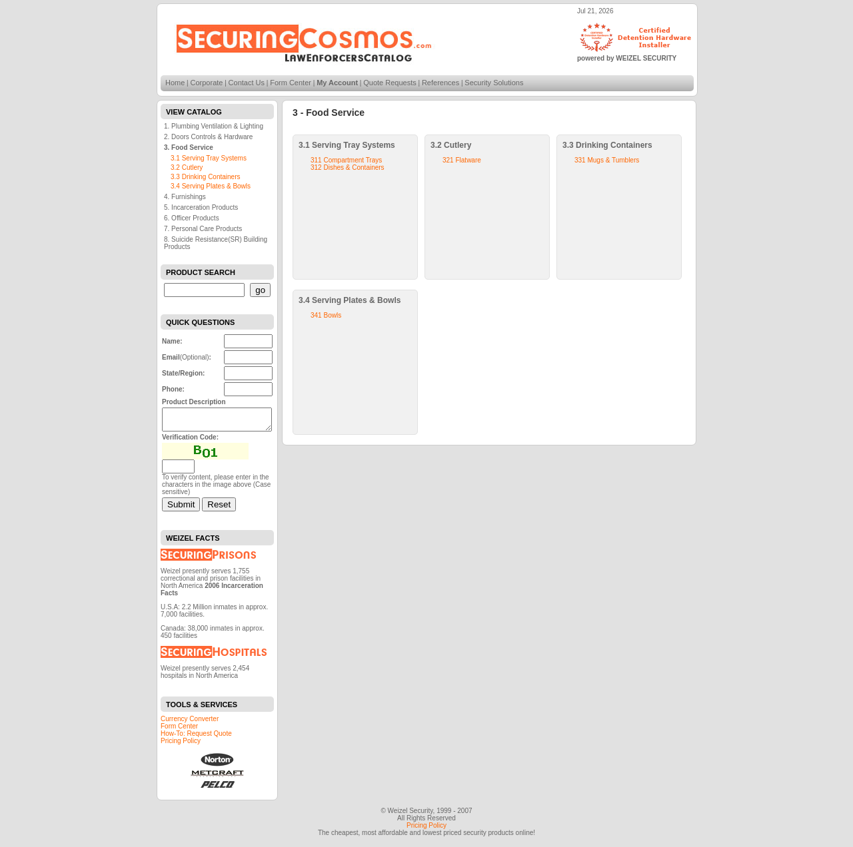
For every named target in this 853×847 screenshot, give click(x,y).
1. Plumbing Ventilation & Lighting (213, 126)
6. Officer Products (191, 218)
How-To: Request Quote (196, 737)
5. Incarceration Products (201, 207)
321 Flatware (461, 160)
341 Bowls (326, 315)
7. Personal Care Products (203, 228)
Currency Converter (190, 722)
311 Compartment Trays (346, 160)
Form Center (290, 83)
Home (175, 83)
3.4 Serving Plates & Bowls (211, 186)
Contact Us (247, 83)
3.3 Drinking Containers (206, 176)
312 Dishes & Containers (348, 167)
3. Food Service (188, 147)
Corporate (207, 83)
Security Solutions (493, 83)
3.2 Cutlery (187, 167)
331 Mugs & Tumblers (606, 160)
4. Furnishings (185, 196)
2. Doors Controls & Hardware (208, 137)
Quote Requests (390, 83)
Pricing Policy (181, 744)
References (440, 83)
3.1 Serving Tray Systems (209, 158)
